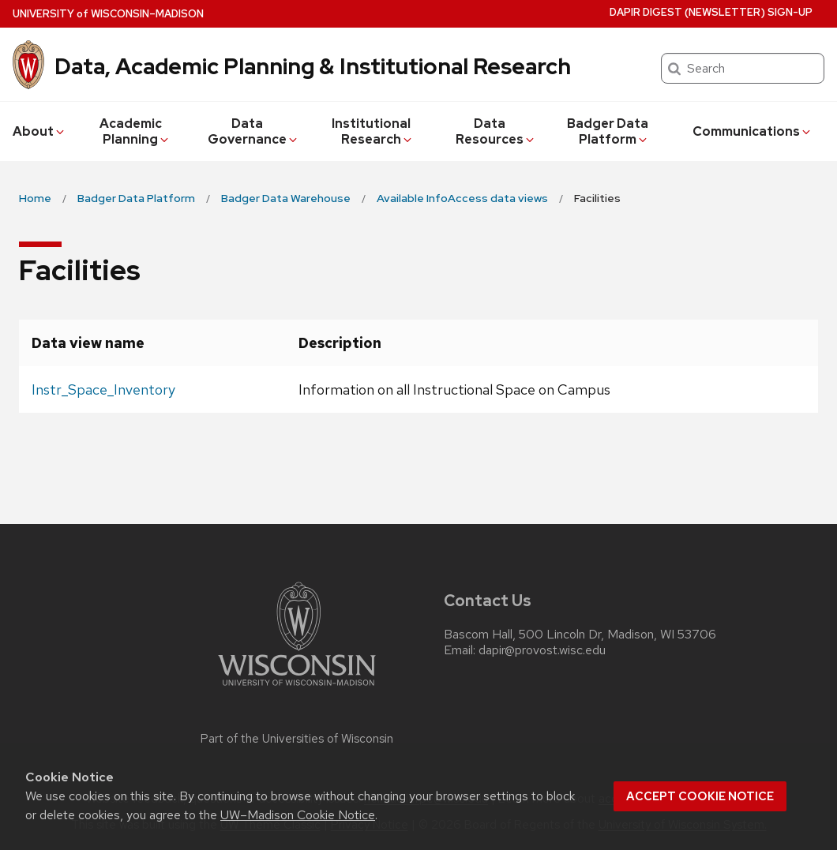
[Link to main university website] (297, 688)
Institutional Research (373, 131)
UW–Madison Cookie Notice (297, 815)
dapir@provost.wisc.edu (542, 650)
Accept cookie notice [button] (700, 796)
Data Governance (253, 131)
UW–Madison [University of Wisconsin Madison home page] (108, 14)
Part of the (297, 739)
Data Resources (496, 131)
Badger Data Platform (608, 131)
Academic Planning (135, 131)
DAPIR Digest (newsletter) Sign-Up (711, 12)
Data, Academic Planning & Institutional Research (312, 66)
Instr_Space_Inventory (103, 389)
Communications (752, 131)
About (39, 131)
